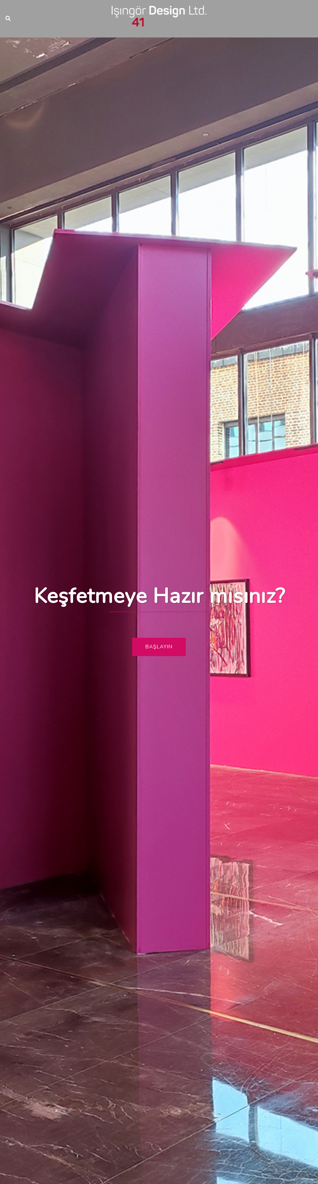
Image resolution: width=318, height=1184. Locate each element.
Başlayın (159, 646)
